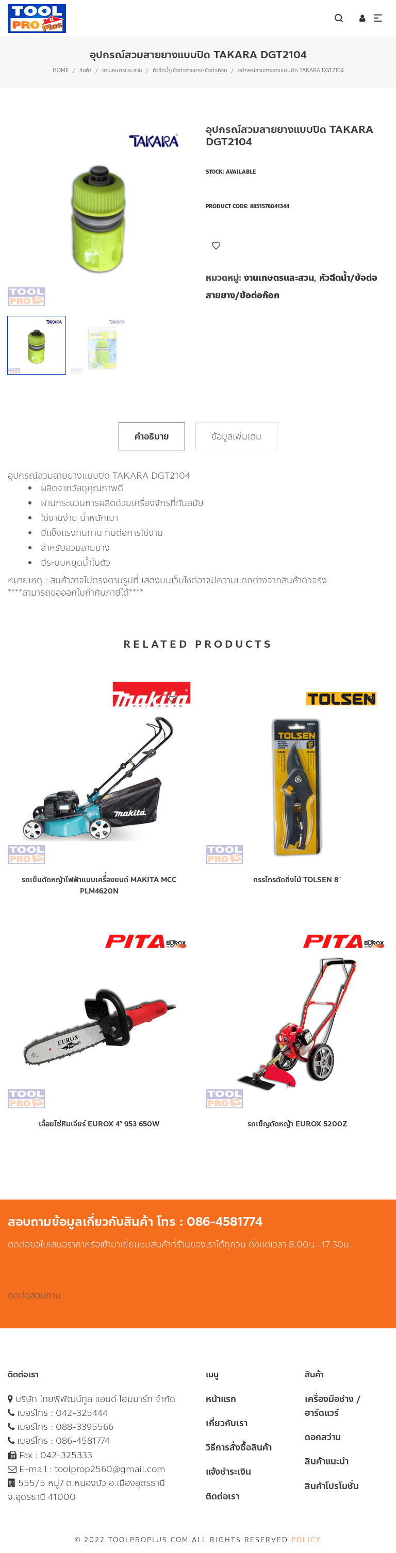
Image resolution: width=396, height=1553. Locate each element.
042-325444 (82, 1413)
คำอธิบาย (152, 436)
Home (61, 70)
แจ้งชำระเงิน (228, 1471)
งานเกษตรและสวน (122, 70)
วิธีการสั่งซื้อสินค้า (239, 1447)
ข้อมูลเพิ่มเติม (236, 436)
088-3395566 (84, 1426)
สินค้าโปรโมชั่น (332, 1486)
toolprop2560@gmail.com (110, 1469)
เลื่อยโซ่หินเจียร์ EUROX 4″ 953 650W (99, 1124)
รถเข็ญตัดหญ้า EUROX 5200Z (297, 1124)
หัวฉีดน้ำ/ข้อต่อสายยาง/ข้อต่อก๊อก (190, 70)
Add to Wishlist (216, 245)
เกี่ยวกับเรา (227, 1423)
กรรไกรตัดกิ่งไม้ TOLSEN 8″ (297, 879)
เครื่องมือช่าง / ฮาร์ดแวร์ (333, 1406)
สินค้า (85, 70)
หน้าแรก (221, 1399)
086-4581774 (83, 1440)
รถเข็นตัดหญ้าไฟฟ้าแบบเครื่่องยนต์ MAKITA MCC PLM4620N (99, 885)
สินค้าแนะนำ (327, 1461)
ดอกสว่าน (323, 1437)
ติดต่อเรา (222, 1496)
